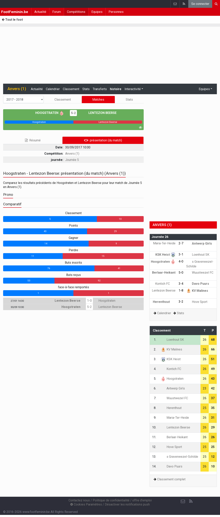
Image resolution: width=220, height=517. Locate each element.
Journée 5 (72, 160)
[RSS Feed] (191, 501)
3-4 (181, 284)
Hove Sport (196, 302)
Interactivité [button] (133, 89)
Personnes (116, 12)
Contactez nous (79, 500)
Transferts (100, 89)
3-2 (181, 301)
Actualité (40, 12)
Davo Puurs (197, 284)
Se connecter (200, 4)
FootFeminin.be (14, 12)
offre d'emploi (142, 500)
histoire (115, 89)
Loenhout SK (197, 254)
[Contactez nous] (183, 501)
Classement (71, 89)
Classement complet (171, 479)
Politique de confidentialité (111, 500)
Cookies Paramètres (86, 504)
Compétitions (76, 12)
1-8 (181, 290)
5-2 (73, 113)
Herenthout (164, 302)
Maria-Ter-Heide (175, 417)
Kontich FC (165, 284)
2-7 (181, 243)
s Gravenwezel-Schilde (179, 456)
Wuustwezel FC (199, 272)
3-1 (181, 254)
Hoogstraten (49, 113)
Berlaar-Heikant (174, 437)
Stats (86, 89)
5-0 (181, 272)
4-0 (181, 261)
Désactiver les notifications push (127, 504)
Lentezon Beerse (100, 113)
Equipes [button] (204, 89)
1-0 (89, 300)
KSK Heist (165, 254)
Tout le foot (12, 19)
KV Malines (197, 291)
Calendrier (53, 89)
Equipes (96, 12)
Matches (98, 99)
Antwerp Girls (199, 243)
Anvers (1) (72, 153)
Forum (56, 12)
